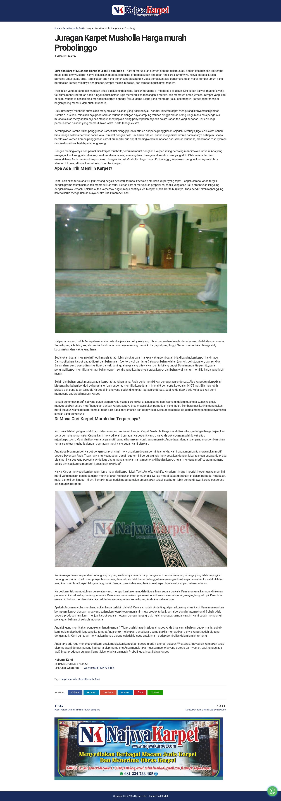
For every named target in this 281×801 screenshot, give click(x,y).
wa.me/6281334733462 (99, 668)
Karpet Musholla (69, 679)
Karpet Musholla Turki (73, 28)
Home (57, 28)
